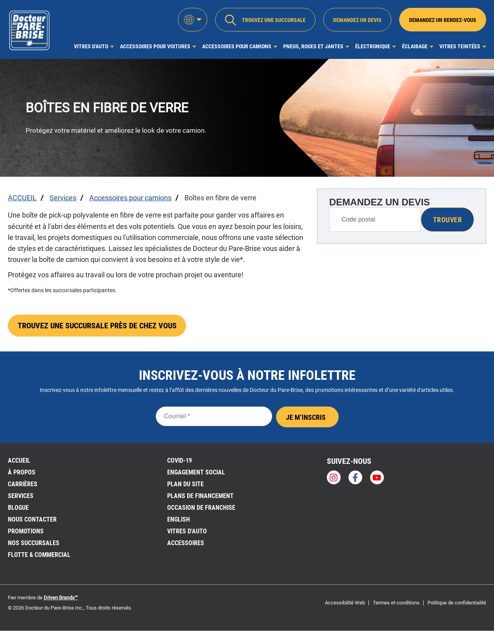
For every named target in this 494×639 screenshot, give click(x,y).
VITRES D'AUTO (187, 532)
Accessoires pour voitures (155, 46)
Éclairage (415, 46)
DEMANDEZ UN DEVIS (379, 202)
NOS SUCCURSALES (33, 543)
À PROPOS (21, 473)
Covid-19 (179, 461)
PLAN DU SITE (185, 485)
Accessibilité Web (345, 603)
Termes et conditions (396, 603)
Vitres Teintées (459, 46)
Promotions (26, 532)
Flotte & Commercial (39, 555)
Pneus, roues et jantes (313, 46)
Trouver (447, 220)
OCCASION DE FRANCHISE (201, 508)
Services (20, 496)
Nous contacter (32, 520)
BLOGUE (18, 508)
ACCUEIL (19, 461)
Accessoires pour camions (236, 46)
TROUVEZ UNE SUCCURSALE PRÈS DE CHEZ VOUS (97, 326)
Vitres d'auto (91, 46)
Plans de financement (200, 496)
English (178, 520)
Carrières (22, 485)
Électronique (372, 46)
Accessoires (185, 543)
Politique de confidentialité (457, 603)
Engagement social (196, 473)
